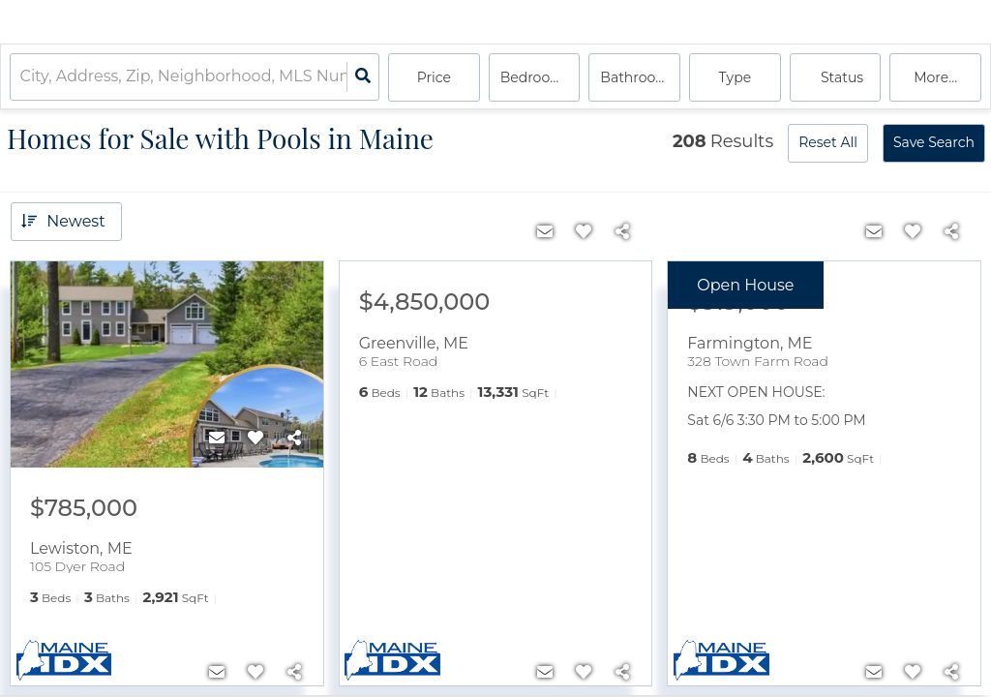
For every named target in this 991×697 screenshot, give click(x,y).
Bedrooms (535, 77)
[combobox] (22, 78)
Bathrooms (638, 77)
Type (735, 77)
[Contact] (216, 438)
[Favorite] (255, 438)
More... (935, 77)
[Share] (294, 438)
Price (434, 77)
